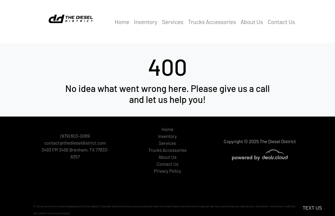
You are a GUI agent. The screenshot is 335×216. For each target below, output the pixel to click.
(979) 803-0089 (75, 136)
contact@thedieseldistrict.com (75, 142)
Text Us (312, 208)
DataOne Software (122, 206)
